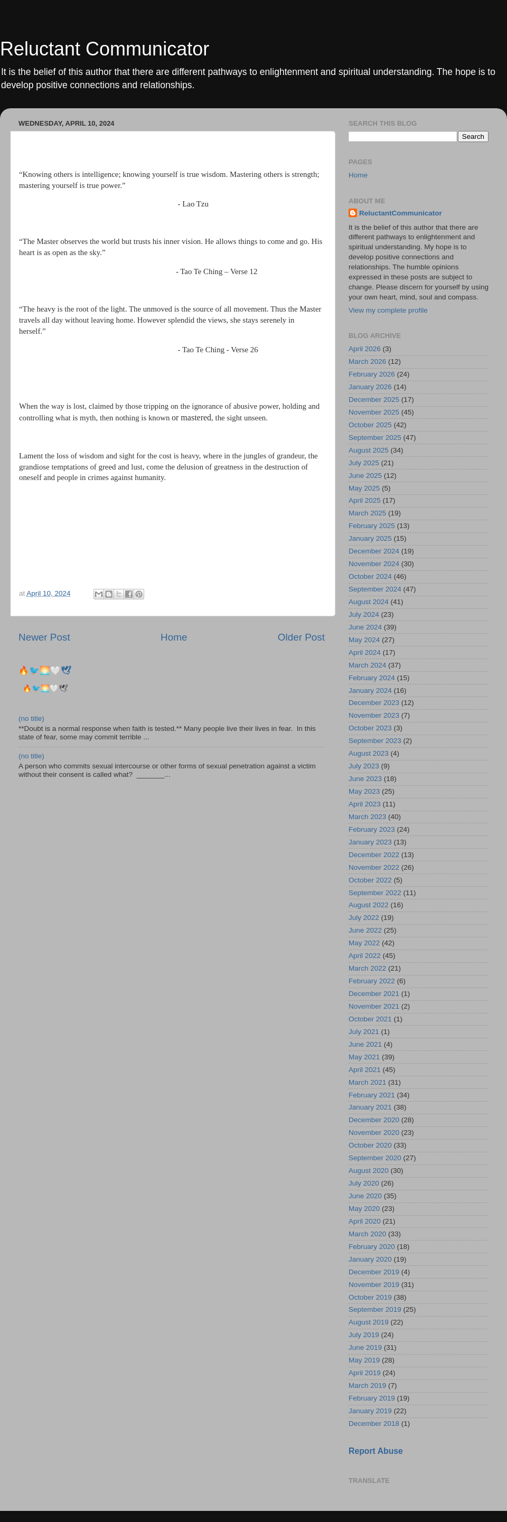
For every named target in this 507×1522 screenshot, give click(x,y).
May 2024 (364, 640)
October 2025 (370, 425)
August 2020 (369, 1171)
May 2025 (364, 488)
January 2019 (370, 1411)
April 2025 (365, 500)
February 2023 (372, 829)
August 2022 (369, 905)
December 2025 (374, 399)
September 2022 (375, 893)
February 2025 (372, 526)
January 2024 (370, 690)
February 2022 (372, 981)
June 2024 (365, 627)
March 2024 (367, 665)
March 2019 (367, 1385)
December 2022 (374, 855)
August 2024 (369, 602)
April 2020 (365, 1221)
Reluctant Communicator (104, 49)
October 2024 (370, 576)
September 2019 (375, 1309)
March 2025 (367, 513)
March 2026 (367, 361)
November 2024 (374, 564)
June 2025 (365, 476)
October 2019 (370, 1297)
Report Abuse (376, 1450)
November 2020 (374, 1132)
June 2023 (365, 779)
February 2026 (372, 374)
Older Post (301, 637)
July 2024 (364, 614)
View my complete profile (388, 310)
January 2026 (370, 387)
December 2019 (374, 1272)
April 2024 (365, 652)
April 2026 (365, 349)
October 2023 (370, 728)
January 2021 (370, 1107)
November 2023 (374, 715)
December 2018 (374, 1423)
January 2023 (370, 842)
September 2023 (375, 741)
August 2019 (369, 1322)
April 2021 (365, 1070)
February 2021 (372, 1095)
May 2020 (364, 1209)
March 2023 (367, 817)
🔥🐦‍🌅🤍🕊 (44, 670)
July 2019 (364, 1335)
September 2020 (375, 1158)
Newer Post (44, 637)
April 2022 (365, 956)
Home (174, 637)
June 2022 (365, 930)
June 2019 (365, 1347)
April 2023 (365, 804)
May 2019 (364, 1360)
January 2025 (370, 538)
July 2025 (364, 463)
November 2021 (374, 1006)
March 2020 (367, 1234)
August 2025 (369, 450)
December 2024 (374, 551)
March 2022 (367, 968)
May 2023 (364, 791)
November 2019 (374, 1285)
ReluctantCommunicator (400, 213)
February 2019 (372, 1398)
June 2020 (365, 1196)
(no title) (31, 718)
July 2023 (364, 766)
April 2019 (365, 1373)
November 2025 (374, 412)
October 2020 (370, 1145)
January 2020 (370, 1259)
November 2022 (374, 867)
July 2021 (364, 1032)
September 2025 (375, 437)
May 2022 (364, 943)
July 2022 (364, 918)
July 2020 (364, 1183)
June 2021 (365, 1044)
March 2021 (367, 1082)
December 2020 (374, 1120)
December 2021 (374, 994)
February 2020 (372, 1247)
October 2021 (370, 1019)
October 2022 (370, 880)
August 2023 (369, 753)
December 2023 (374, 703)
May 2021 (364, 1057)
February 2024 (372, 678)
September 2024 (375, 589)
